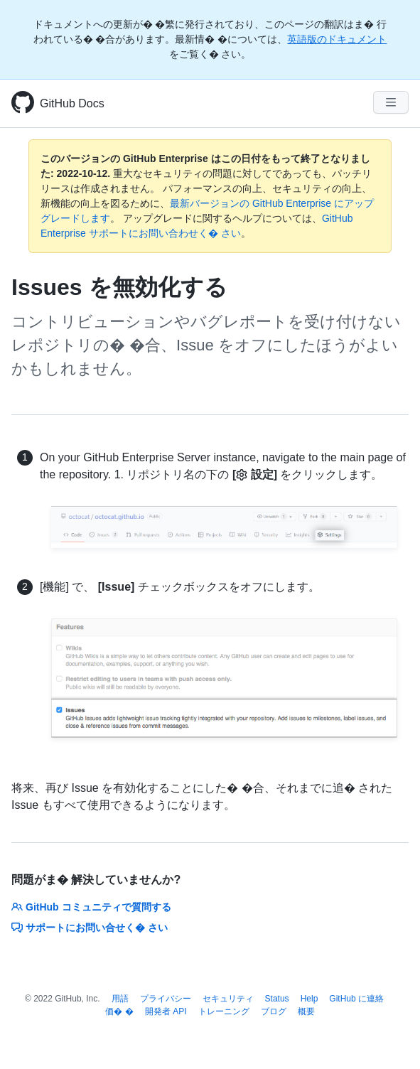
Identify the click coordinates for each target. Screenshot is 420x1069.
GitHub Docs (72, 103)
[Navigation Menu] (391, 102)
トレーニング (223, 1011)
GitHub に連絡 (356, 999)
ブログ (273, 1011)
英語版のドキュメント (337, 39)
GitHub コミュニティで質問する (91, 907)
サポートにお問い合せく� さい (89, 927)
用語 (120, 999)
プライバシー (165, 999)
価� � (119, 1011)
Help (309, 999)
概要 (306, 1011)
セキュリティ (228, 999)
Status (277, 999)
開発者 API (166, 1011)
